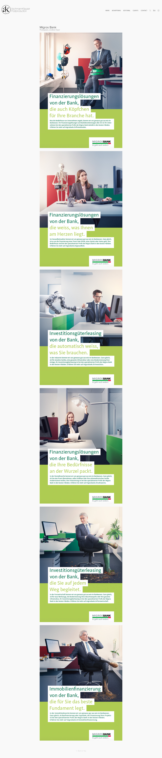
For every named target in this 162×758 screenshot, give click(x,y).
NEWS (107, 10)
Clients (135, 10)
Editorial (126, 10)
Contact (144, 10)
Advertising (116, 10)
